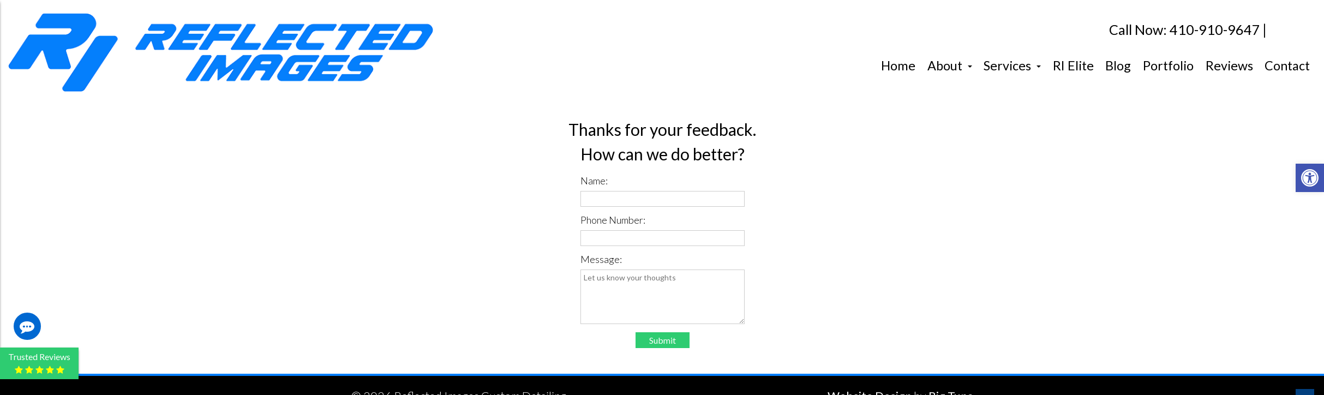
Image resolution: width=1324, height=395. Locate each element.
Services (1012, 65)
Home (898, 65)
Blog (1118, 65)
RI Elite (1073, 65)
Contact (1287, 65)
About (949, 65)
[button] (1310, 178)
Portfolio (1168, 65)
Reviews (1229, 65)
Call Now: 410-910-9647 (1184, 30)
